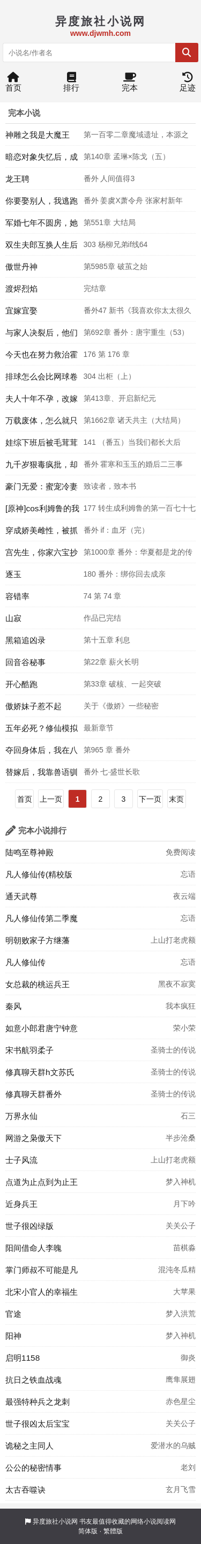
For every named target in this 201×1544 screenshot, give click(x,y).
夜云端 (184, 896)
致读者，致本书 (110, 486)
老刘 (188, 1467)
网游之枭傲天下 (33, 1138)
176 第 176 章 (107, 354)
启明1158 (22, 1357)
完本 (130, 84)
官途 (13, 1313)
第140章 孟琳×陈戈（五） (127, 156)
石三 (188, 1116)
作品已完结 (102, 618)
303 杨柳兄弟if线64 (116, 244)
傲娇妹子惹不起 (33, 706)
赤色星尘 (181, 1401)
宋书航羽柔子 (29, 1050)
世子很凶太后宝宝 (37, 1423)
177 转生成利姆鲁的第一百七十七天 (140, 511)
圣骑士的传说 (173, 1050)
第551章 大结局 (110, 222)
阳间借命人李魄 (33, 1247)
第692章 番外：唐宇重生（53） (136, 332)
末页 (176, 799)
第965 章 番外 (107, 749)
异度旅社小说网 (55, 1521)
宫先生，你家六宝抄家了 (41, 555)
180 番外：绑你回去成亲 (125, 574)
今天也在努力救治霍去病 (41, 357)
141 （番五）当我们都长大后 (132, 442)
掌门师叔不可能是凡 (41, 1269)
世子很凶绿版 (29, 1225)
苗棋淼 (184, 1247)
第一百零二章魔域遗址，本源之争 (136, 137)
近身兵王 (21, 1204)
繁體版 (113, 1531)
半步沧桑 (181, 1137)
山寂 (13, 618)
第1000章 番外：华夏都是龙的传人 (138, 555)
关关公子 (181, 1225)
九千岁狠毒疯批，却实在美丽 (41, 467)
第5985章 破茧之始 (115, 266)
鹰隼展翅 (181, 1379)
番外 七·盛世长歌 (112, 771)
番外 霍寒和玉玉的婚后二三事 (133, 464)
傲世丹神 (21, 266)
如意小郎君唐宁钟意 (41, 1028)
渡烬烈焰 (21, 288)
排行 (71, 84)
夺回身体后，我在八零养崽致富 (41, 752)
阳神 (13, 1335)
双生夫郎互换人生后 (41, 244)
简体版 (88, 1531)
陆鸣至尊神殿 (29, 852)
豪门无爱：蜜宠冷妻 (41, 486)
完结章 (95, 288)
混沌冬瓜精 (177, 1269)
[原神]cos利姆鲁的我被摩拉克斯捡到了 (42, 511)
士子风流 (21, 1160)
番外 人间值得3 (109, 178)
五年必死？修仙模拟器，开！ (41, 731)
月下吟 (184, 1203)
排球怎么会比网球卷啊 (41, 379)
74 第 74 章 (103, 596)
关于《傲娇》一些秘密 (121, 706)
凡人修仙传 (25, 962)
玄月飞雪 (181, 1489)
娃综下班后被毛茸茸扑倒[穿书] (41, 445)
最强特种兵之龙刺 (37, 1401)
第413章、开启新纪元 (120, 398)
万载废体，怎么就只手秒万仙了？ (41, 423)
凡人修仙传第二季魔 (41, 918)
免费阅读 (181, 852)
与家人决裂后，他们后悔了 (41, 335)
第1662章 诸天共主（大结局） (134, 420)
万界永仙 (21, 1116)
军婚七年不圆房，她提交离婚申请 (41, 225)
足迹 (188, 84)
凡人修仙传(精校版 (38, 874)
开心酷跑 (21, 684)
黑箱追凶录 (25, 640)
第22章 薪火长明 (111, 662)
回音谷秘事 (25, 662)
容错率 (17, 596)
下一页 (150, 799)
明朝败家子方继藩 (37, 940)
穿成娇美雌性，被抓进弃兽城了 (41, 533)
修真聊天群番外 (33, 1094)
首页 (13, 84)
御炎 (188, 1357)
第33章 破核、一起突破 (122, 684)
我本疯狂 (181, 1006)
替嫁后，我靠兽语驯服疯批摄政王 (41, 774)
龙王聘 (17, 178)
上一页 (51, 799)
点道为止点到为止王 (41, 1182)
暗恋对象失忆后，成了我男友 (41, 159)
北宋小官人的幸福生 (41, 1291)
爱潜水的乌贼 (173, 1445)
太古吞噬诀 (25, 1489)
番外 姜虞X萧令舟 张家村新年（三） (133, 203)
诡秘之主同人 (29, 1445)
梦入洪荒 (181, 1313)
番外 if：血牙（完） (117, 530)
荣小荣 (184, 1028)
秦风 (13, 1006)
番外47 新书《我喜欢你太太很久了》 (137, 313)
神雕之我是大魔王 (37, 134)
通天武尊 (21, 896)
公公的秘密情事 (33, 1467)
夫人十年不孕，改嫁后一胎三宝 (41, 401)
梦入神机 (181, 1181)
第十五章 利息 (107, 640)
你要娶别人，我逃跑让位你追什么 (41, 203)
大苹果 (184, 1291)
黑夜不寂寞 (177, 984)
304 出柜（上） (110, 376)
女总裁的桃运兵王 (37, 984)
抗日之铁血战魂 (33, 1379)
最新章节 (99, 727)
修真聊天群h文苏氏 (40, 1072)
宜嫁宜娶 (21, 310)
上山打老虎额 (173, 940)
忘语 (188, 874)
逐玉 (13, 574)
